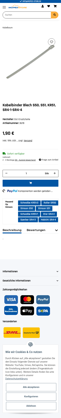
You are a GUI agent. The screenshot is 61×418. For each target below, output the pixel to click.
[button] (43, 6)
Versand (28, 140)
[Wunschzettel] (49, 6)
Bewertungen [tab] (36, 230)
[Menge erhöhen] (54, 173)
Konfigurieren (31, 396)
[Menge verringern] (6, 173)
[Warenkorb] (55, 6)
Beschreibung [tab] (12, 230)
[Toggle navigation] (4, 6)
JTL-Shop (35, 414)
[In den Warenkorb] (30, 183)
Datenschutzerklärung (16, 378)
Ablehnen (31, 406)
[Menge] (26, 173)
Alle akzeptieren (31, 387)
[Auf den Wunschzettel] (51, 41)
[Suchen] (27, 14)
